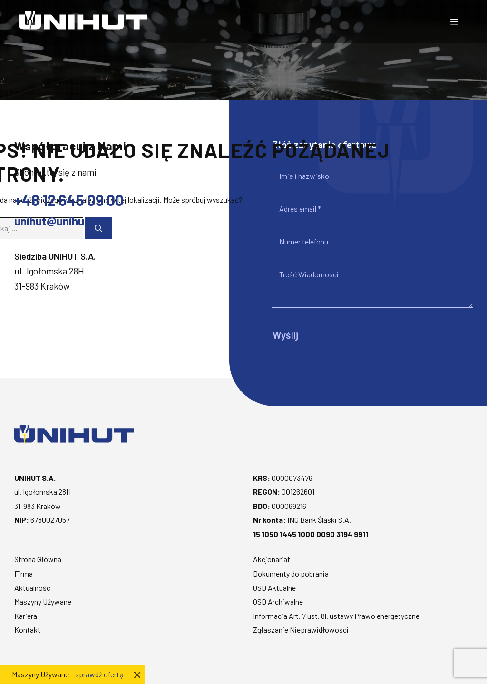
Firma (23, 573)
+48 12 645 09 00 (69, 200)
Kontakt (27, 629)
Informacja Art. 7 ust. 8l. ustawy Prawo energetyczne (336, 615)
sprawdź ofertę (99, 674)
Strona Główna (37, 559)
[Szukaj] (98, 228)
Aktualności (33, 587)
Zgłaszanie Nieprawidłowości (301, 629)
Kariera (25, 615)
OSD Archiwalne (278, 601)
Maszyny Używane (42, 601)
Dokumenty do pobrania (291, 573)
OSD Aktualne (274, 587)
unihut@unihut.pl (57, 221)
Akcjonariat (271, 559)
